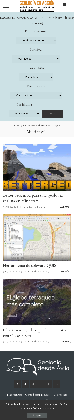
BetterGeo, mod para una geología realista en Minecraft (33, 198)
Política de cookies (43, 408)
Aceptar (37, 415)
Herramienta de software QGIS (29, 265)
